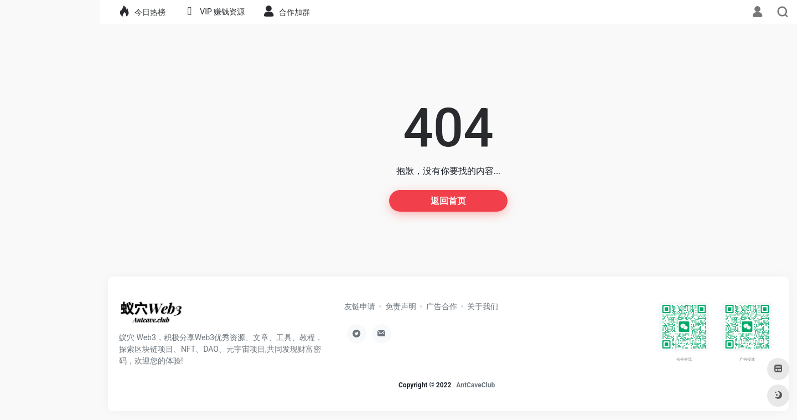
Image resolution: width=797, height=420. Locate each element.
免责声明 (400, 306)
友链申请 (359, 306)
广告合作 (441, 306)
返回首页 (448, 201)
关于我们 (482, 306)
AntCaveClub (475, 385)
